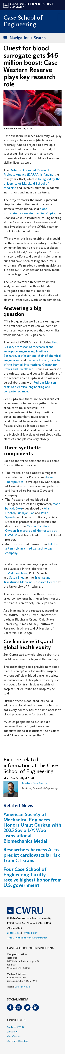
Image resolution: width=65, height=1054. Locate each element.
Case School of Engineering (22, 21)
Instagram (18, 1007)
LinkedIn (35, 1007)
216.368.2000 (14, 927)
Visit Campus (14, 1036)
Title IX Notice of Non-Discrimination (27, 937)
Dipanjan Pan (25, 513)
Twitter (27, 1007)
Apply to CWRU (15, 1027)
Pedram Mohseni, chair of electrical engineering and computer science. (30, 387)
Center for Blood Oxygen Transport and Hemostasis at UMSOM (31, 530)
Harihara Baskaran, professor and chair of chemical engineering (32, 355)
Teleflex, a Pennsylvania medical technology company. (32, 548)
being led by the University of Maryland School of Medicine (31, 183)
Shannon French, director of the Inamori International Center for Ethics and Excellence (32, 364)
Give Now (12, 1031)
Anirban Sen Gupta (34, 783)
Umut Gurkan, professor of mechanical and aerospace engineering (31, 346)
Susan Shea (16, 577)
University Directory (17, 1041)
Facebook (10, 1007)
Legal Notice (14, 932)
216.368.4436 (22, 986)
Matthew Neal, (17, 573)
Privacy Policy (30, 932)
